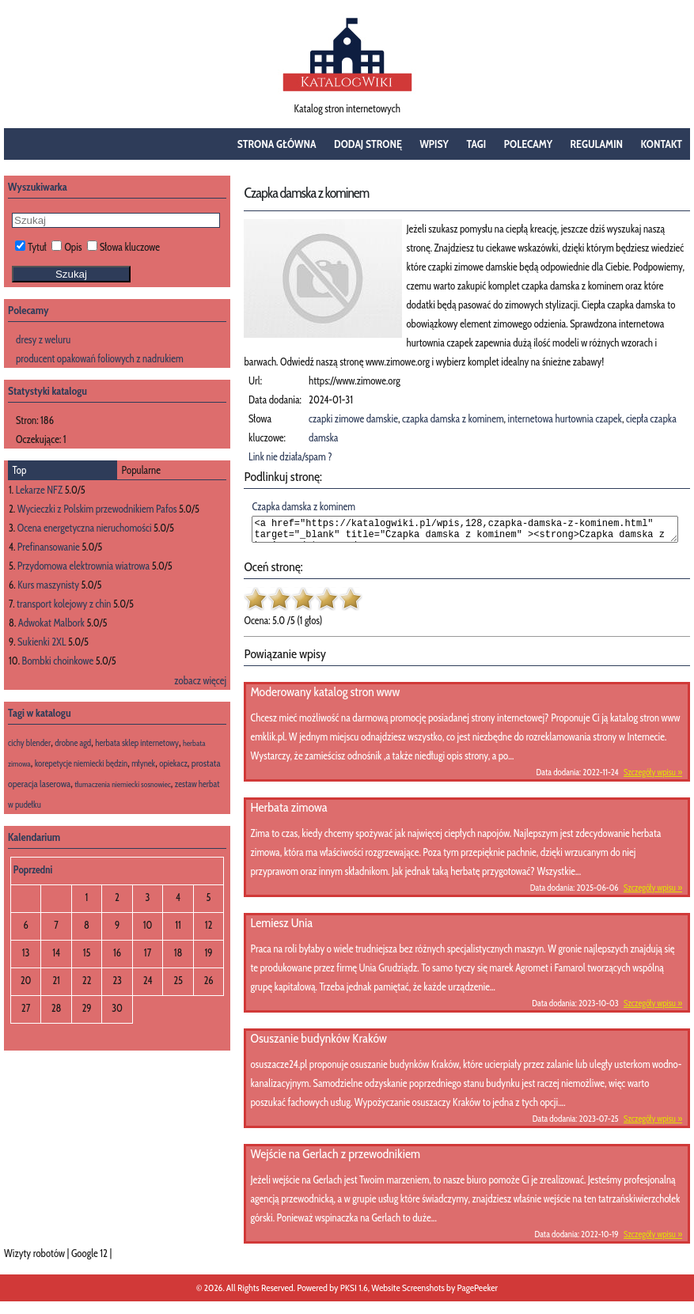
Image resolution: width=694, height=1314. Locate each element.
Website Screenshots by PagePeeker (434, 1292)
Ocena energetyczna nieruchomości (84, 527)
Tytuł (31, 246)
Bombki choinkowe (58, 660)
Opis (66, 246)
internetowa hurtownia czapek (565, 418)
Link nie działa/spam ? (290, 456)
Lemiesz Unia (281, 927)
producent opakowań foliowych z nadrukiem (100, 358)
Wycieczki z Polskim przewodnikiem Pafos (97, 508)
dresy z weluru (43, 339)
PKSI (348, 1292)
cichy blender (29, 742)
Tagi (476, 144)
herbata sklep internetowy (137, 742)
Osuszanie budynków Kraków (318, 1043)
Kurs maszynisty (48, 584)
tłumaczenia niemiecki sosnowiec (122, 784)
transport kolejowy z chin (64, 603)
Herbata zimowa (288, 812)
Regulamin (597, 144)
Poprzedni (32, 869)
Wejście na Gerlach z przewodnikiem (335, 1158)
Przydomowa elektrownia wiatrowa (83, 565)
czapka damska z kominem (453, 418)
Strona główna (277, 144)
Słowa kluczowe (123, 246)
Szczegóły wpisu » (653, 776)
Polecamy (528, 144)
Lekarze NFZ (39, 489)
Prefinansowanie (48, 546)
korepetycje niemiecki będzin (81, 763)
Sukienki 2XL (41, 641)
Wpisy (433, 144)
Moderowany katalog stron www (325, 696)
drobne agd (73, 742)
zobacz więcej (200, 680)
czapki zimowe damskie (353, 418)
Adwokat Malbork (51, 622)
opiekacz (173, 763)
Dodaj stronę (368, 144)
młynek (143, 763)
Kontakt (661, 144)
